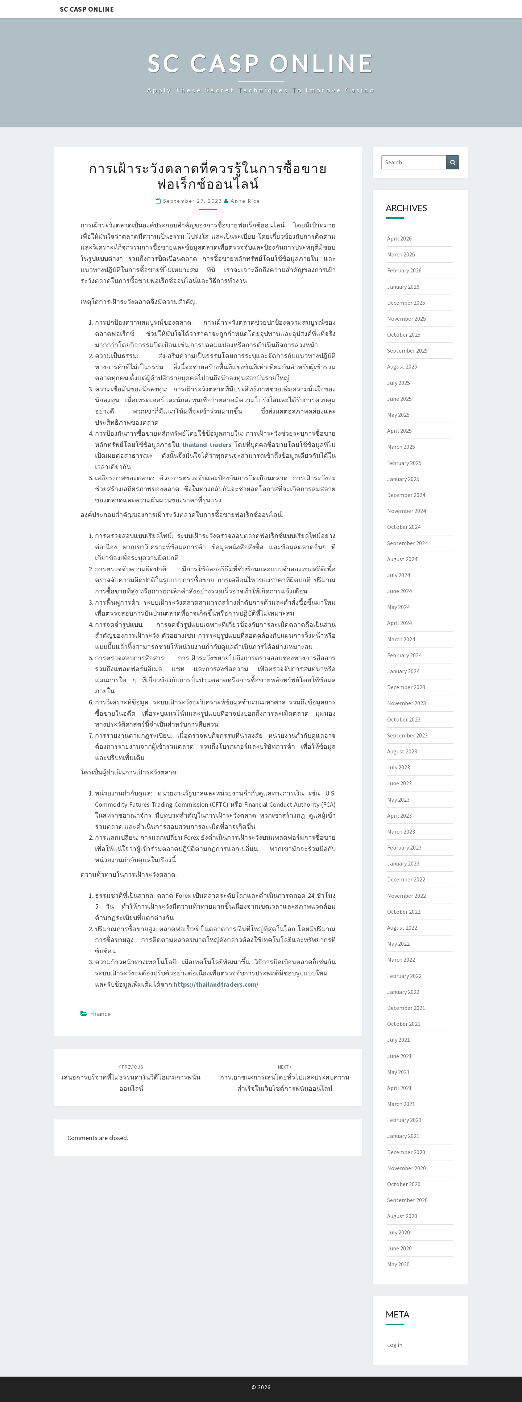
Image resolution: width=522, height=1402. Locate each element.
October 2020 (403, 1184)
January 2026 (403, 286)
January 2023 (403, 863)
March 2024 (401, 639)
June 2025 (399, 398)
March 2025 (401, 446)
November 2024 (406, 510)
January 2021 (403, 1135)
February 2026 (404, 270)
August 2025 (402, 366)
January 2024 (403, 671)
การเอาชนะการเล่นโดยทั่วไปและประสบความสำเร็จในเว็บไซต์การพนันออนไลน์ (284, 1078)
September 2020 (407, 1200)
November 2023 (406, 703)
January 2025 (403, 478)
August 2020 (402, 1216)
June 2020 (399, 1248)
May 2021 (398, 1072)
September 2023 (407, 735)
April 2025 (399, 430)
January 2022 (403, 991)
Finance (100, 1014)
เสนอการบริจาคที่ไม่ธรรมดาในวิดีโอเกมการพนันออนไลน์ (131, 1078)
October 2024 (403, 526)
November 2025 (406, 318)
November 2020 (406, 1168)
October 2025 (403, 334)
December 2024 (406, 494)
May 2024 (398, 606)
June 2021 (399, 1056)
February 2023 (404, 847)
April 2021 (399, 1087)
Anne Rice (245, 201)
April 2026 (399, 238)
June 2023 (399, 783)
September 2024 (407, 543)
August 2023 (402, 751)
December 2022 (406, 879)
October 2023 (403, 719)
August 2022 (402, 927)
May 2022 (398, 943)
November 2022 (406, 895)
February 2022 (404, 975)
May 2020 (398, 1264)
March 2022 (401, 959)
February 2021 (404, 1119)
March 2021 (401, 1103)
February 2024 (404, 655)
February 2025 (404, 462)
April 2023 (399, 815)
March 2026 (401, 254)
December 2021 (406, 1007)
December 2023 (406, 687)
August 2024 (402, 559)
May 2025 (398, 414)
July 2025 (398, 382)
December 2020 (406, 1152)
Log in (394, 1344)
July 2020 (398, 1232)
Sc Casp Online (87, 8)
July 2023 (398, 767)
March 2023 (401, 831)
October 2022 (403, 911)
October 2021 (403, 1023)
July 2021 (398, 1039)
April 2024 (399, 622)
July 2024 (398, 575)
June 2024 (399, 591)
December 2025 (406, 302)
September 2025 (407, 350)
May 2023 (398, 799)
